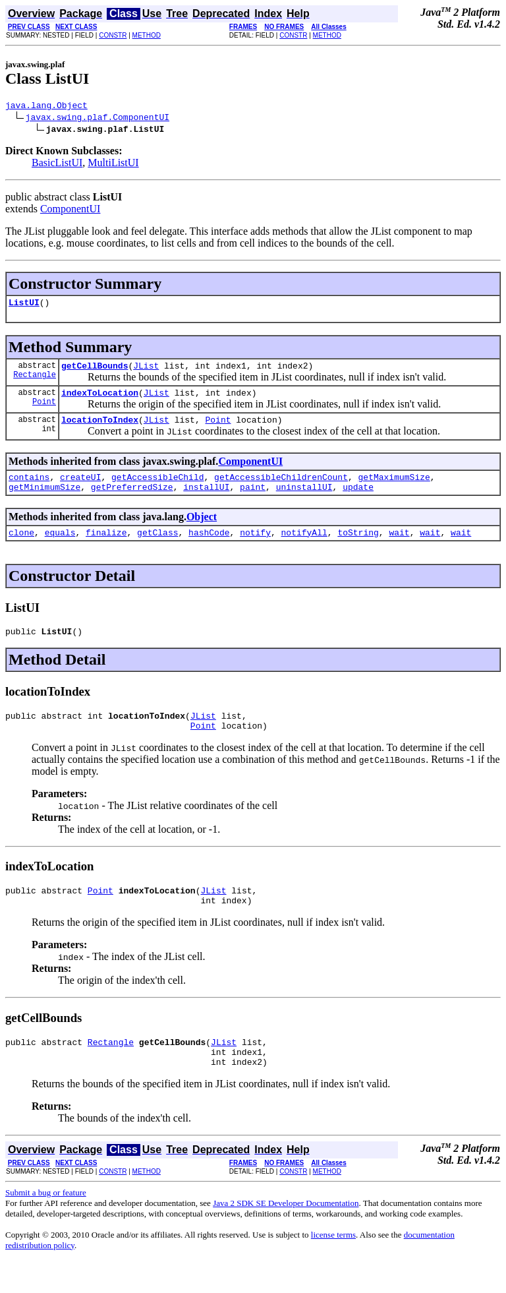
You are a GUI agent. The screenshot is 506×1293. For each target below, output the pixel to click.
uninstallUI (304, 500)
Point (44, 411)
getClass (157, 548)
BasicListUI (57, 164)
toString (357, 548)
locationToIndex (99, 429)
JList (146, 371)
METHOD (146, 35)
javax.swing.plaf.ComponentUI (97, 119)
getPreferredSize (132, 500)
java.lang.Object (46, 107)
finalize (106, 548)
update (358, 500)
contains (29, 489)
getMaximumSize (394, 489)
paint (253, 500)
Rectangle (34, 382)
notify (255, 548)
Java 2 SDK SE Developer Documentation (285, 1235)
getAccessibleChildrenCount (281, 489)
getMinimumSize (44, 500)
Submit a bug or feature (45, 1224)
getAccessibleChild (157, 489)
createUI (80, 489)
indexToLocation (99, 400)
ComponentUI (70, 210)
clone (21, 548)
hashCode (208, 548)
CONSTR (112, 35)
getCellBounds (94, 371)
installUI (206, 500)
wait (399, 548)
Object (201, 530)
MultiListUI (113, 164)
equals (60, 548)
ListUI (24, 306)
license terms (333, 1266)
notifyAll (304, 548)
